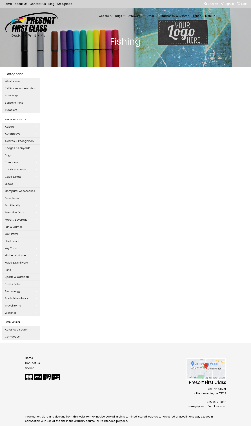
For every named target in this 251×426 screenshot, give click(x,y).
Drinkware (134, 16)
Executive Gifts (14, 212)
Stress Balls (12, 284)
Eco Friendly (12, 205)
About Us (20, 4)
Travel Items (13, 305)
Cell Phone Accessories (20, 88)
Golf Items (12, 234)
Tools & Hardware (16, 298)
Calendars (11, 162)
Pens (196, 16)
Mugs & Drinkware (16, 262)
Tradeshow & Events (174, 16)
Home (7, 4)
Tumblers (11, 110)
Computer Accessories (20, 191)
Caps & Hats (13, 177)
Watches (11, 313)
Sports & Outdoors (17, 277)
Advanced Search (16, 329)
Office (150, 16)
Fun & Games (14, 227)
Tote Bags (11, 95)
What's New (12, 81)
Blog (51, 4)
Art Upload (64, 4)
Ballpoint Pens (14, 103)
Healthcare (12, 241)
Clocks (9, 184)
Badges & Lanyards (17, 148)
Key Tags (11, 248)
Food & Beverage (16, 219)
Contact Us (38, 4)
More (208, 16)
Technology (12, 291)
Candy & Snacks (15, 169)
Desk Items (12, 198)
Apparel (104, 16)
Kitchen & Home (15, 255)
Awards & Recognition (19, 141)
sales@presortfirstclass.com (207, 406)
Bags (118, 16)
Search (211, 4)
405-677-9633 (216, 402)
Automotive (12, 134)
